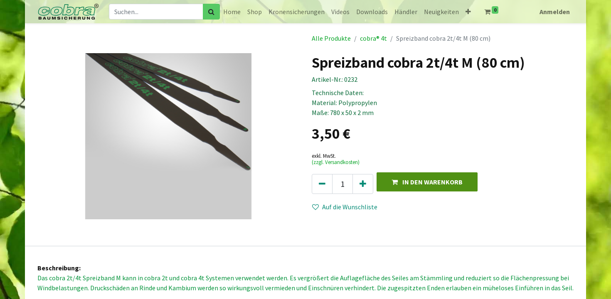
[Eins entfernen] (322, 184)
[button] (468, 11)
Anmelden (555, 11)
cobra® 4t (373, 38)
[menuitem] (232, 11)
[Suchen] (211, 12)
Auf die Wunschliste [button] (344, 207)
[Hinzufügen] (362, 184)
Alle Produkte (331, 38)
